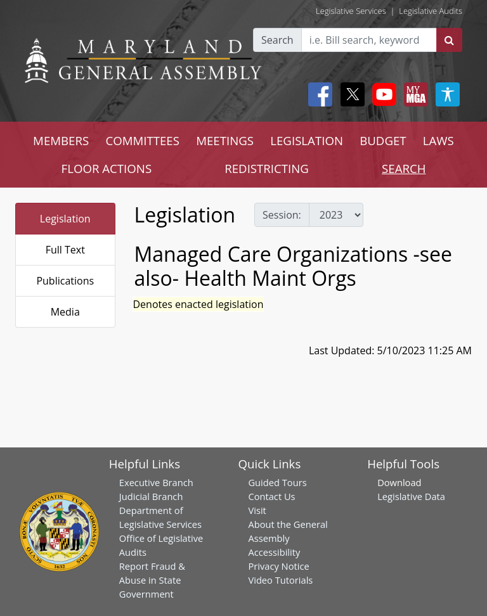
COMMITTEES (142, 140)
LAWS (438, 140)
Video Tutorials (280, 580)
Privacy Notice (278, 566)
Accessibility (274, 552)
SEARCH (403, 168)
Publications (65, 281)
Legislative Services (351, 10)
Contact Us (271, 496)
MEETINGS (225, 140)
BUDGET (383, 140)
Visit (257, 510)
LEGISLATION (306, 140)
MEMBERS (61, 140)
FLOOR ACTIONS (107, 168)
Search (277, 40)
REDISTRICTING (266, 168)
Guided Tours (277, 482)
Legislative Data (411, 496)
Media (65, 312)
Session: (282, 215)
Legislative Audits (430, 10)
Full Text (65, 250)
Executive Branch (156, 482)
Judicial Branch (151, 496)
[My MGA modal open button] (413, 94)
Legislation (65, 219)
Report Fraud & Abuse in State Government (152, 580)
